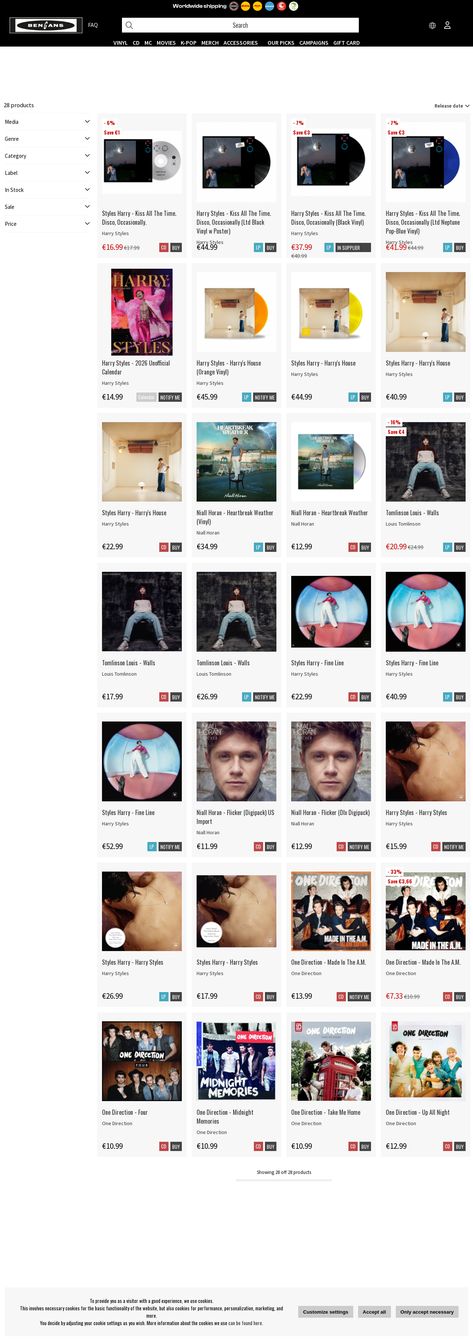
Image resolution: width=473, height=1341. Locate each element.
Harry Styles (115, 233)
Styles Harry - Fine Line (317, 662)
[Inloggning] (447, 25)
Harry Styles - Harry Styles (416, 812)
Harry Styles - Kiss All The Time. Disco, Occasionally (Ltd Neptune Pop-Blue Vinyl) (423, 222)
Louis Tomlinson (403, 523)
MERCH (210, 42)
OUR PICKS (281, 42)
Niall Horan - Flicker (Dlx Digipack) (330, 812)
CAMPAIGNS (314, 42)
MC (148, 42)
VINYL (120, 42)
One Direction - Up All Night (418, 1112)
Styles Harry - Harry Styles (132, 962)
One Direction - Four (125, 1112)
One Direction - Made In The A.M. (328, 962)
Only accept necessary (427, 1312)
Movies (166, 42)
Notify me (170, 397)
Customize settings (325, 1312)
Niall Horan (208, 532)
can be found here (245, 1323)
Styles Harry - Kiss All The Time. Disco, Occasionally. (139, 218)
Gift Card (346, 42)
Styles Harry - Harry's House (323, 363)
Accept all (374, 1312)
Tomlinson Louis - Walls (412, 512)
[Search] (240, 25)
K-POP (189, 42)
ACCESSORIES (241, 42)
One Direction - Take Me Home (325, 1112)
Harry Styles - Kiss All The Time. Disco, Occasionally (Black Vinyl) (328, 218)
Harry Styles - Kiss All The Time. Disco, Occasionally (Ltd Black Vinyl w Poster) (234, 222)
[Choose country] (432, 26)
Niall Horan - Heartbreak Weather (329, 512)
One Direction (306, 973)
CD (136, 42)
